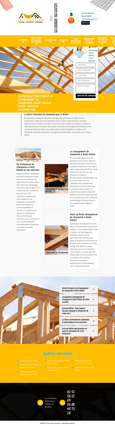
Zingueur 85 (63, 41)
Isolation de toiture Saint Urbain (84, 369)
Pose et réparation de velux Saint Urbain (58, 362)
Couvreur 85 (23, 41)
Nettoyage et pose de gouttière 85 (102, 41)
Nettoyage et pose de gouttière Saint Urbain (83, 362)
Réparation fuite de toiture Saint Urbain (58, 369)
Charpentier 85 (50, 41)
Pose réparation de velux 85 (76, 41)
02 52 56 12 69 (56, 11)
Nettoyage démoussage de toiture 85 (36, 41)
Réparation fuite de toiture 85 (89, 41)
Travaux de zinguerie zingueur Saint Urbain (28, 373)
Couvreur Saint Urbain (28, 361)
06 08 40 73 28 (56, 26)
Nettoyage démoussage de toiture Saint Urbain (30, 366)
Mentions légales (68, 423)
